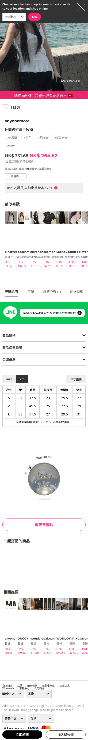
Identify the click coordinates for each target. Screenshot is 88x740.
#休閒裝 (12, 138)
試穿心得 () (52, 291)
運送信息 (65, 685)
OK (34, 17)
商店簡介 (7, 685)
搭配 (30, 291)
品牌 (19, 685)
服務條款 (32, 685)
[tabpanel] (9, 240)
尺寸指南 (76, 379)
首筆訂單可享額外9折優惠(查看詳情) (28, 169)
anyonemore (17, 121)
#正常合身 (60, 138)
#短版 (11, 146)
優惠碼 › (15, 176)
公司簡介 (39, 688)
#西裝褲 (43, 138)
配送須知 (76, 291)
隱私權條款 (48, 685)
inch (9, 379)
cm (22, 379)
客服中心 (24, 688)
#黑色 (27, 138)
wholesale (8, 688)
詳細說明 (11, 291)
